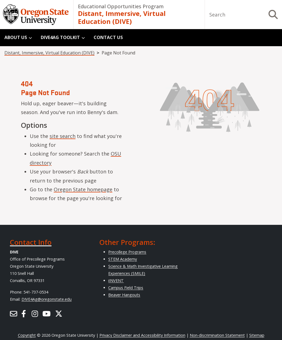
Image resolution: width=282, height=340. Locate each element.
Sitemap (256, 335)
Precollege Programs (127, 252)
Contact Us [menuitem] (108, 37)
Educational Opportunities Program (121, 6)
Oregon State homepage (83, 189)
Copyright (27, 335)
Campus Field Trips (125, 287)
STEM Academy (122, 259)
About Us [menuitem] (15, 37)
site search (62, 136)
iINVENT (116, 280)
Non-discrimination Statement (217, 335)
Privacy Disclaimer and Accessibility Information (142, 335)
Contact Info (30, 242)
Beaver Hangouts (124, 294)
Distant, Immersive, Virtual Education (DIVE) (122, 18)
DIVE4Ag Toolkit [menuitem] (60, 37)
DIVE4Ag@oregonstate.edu (46, 299)
